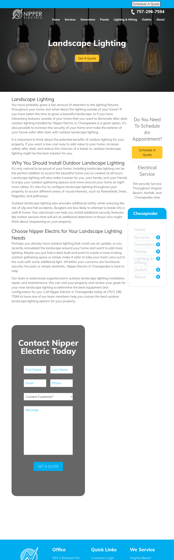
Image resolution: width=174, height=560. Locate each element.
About (160, 19)
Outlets (146, 19)
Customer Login (102, 558)
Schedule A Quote (146, 4)
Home (56, 19)
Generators (87, 19)
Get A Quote (87, 58)
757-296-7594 (147, 11)
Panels (104, 19)
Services (70, 19)
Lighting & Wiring (125, 19)
